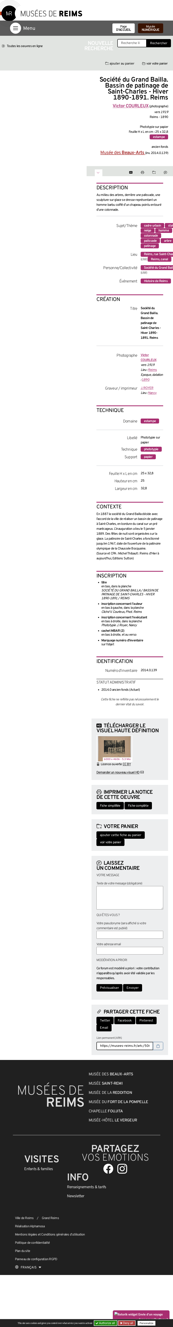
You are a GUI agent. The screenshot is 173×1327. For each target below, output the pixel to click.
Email (104, 1028)
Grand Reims (50, 1218)
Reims (152, 370)
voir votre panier (154, 64)
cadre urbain (152, 226)
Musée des (122, 153)
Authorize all (105, 1323)
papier (148, 457)
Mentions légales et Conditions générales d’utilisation (50, 1235)
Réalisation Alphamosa (30, 1226)
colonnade (151, 236)
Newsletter (75, 1196)
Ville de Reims (24, 1218)
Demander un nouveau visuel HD (118, 773)
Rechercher (158, 43)
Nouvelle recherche (98, 46)
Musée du (118, 1102)
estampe (159, 137)
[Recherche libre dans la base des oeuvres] (132, 43)
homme (163, 231)
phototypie (151, 449)
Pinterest (146, 1021)
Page (123, 28)
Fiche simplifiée (110, 806)
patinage (150, 246)
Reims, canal (159, 259)
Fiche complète (138, 806)
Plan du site (22, 1251)
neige (147, 231)
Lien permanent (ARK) (109, 1038)
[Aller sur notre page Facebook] (108, 1169)
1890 (145, 380)
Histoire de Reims (156, 281)
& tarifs (86, 1187)
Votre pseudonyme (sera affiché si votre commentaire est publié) (121, 925)
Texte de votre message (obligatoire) (119, 884)
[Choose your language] (28, 1267)
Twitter (105, 1021)
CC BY (127, 764)
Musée (150, 28)
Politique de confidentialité (32, 1243)
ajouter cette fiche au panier (120, 835)
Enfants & (38, 1169)
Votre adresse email (108, 944)
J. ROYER (147, 388)
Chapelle (106, 1111)
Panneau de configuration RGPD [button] (36, 1259)
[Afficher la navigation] (15, 28)
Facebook (125, 1021)
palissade (150, 241)
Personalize (146, 1323)
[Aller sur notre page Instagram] (122, 1169)
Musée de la (110, 1092)
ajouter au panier (119, 64)
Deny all (127, 1323)
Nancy (152, 393)
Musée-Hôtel (113, 1120)
